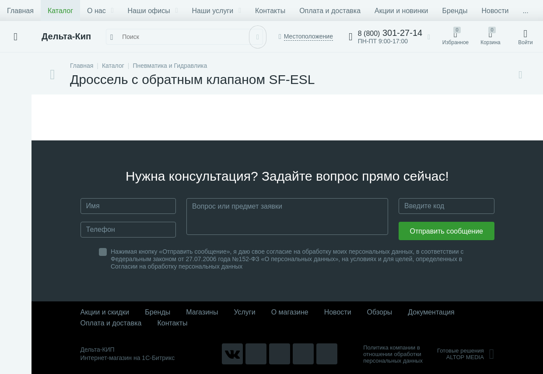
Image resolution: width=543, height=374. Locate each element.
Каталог (60, 10)
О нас (100, 10)
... (525, 10)
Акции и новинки (401, 10)
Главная (20, 10)
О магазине (289, 312)
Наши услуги (216, 10)
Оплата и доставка (330, 10)
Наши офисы (153, 10)
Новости (494, 10)
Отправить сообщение (446, 231)
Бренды (455, 10)
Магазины (202, 312)
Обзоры (379, 312)
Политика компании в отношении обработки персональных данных (393, 354)
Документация (431, 312)
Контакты (270, 10)
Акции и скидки (105, 312)
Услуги (244, 312)
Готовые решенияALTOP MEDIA (465, 354)
